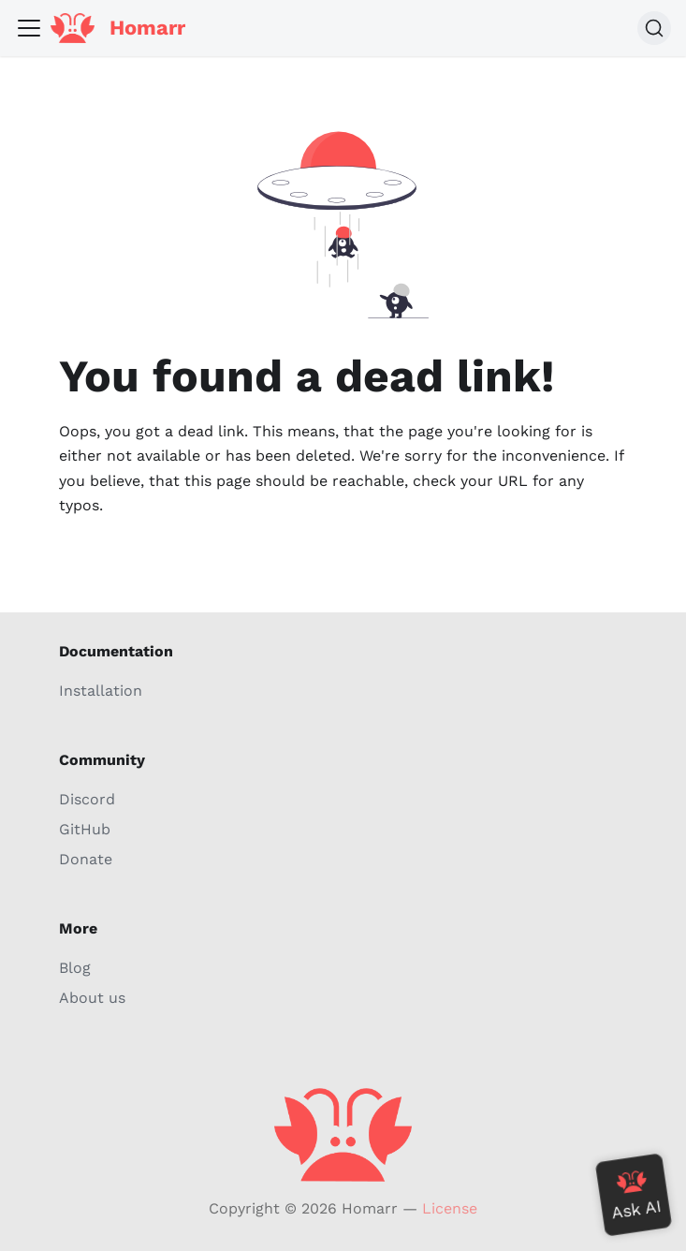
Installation (100, 690)
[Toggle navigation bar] (29, 28)
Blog (75, 968)
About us (92, 998)
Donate (85, 859)
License (449, 1208)
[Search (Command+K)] (654, 28)
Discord (87, 799)
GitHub (84, 829)
